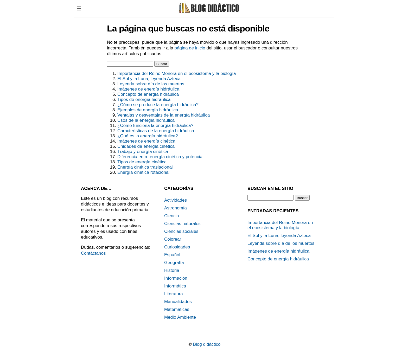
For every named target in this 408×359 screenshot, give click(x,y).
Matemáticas (176, 309)
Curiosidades (177, 247)
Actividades (175, 200)
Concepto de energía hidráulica (148, 94)
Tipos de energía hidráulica (143, 99)
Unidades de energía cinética (146, 146)
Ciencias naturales (182, 223)
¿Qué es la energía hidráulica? (147, 135)
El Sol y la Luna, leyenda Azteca (149, 78)
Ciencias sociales (181, 231)
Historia (171, 270)
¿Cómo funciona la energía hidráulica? (155, 125)
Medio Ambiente (180, 317)
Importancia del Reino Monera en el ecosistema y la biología (176, 73)
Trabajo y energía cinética (142, 151)
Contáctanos (93, 253)
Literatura (173, 293)
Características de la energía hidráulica (155, 130)
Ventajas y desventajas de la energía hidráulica (163, 115)
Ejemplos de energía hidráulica (147, 109)
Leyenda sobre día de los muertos (150, 83)
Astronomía (175, 208)
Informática (175, 286)
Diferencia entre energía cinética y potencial (160, 156)
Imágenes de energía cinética (146, 141)
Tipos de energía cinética (142, 161)
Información (175, 278)
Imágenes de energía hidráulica (148, 89)
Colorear (172, 239)
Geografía (174, 262)
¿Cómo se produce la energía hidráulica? (158, 104)
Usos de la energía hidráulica (146, 120)
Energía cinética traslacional (145, 167)
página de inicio (190, 48)
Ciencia (171, 215)
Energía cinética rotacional (143, 172)
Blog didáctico (207, 344)
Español (172, 254)
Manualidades (178, 301)
